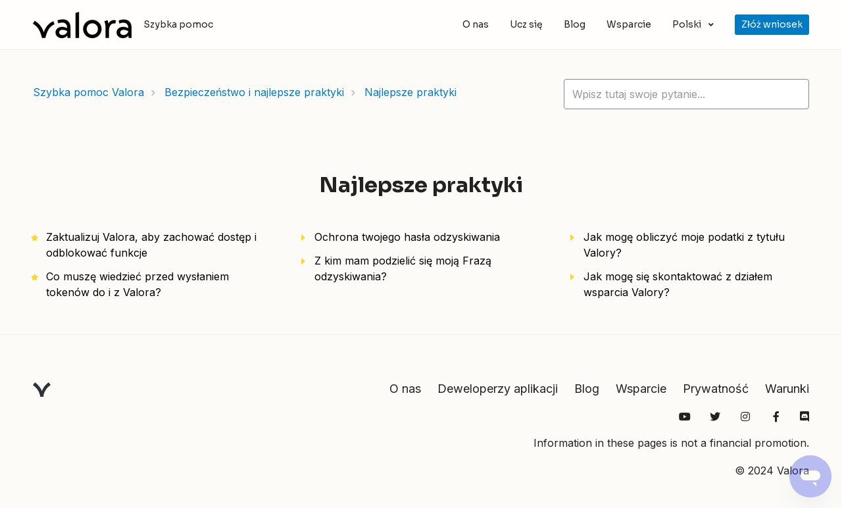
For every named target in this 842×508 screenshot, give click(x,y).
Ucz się (526, 24)
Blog (574, 24)
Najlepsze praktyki (410, 92)
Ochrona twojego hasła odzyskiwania (407, 236)
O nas (475, 24)
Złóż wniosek (772, 24)
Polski (687, 24)
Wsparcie (629, 24)
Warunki (787, 388)
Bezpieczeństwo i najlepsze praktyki (254, 92)
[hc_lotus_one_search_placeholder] (686, 94)
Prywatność (716, 388)
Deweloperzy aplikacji (497, 388)
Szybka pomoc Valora (88, 92)
